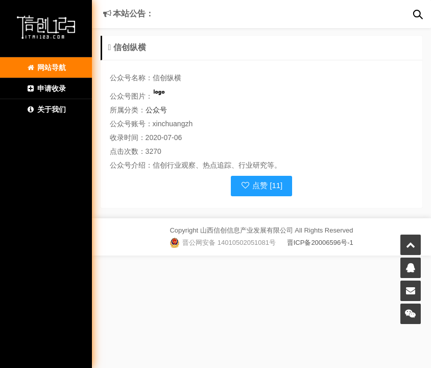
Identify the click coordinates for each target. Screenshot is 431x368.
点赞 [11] (262, 185)
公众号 (156, 110)
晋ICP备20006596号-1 (314, 242)
